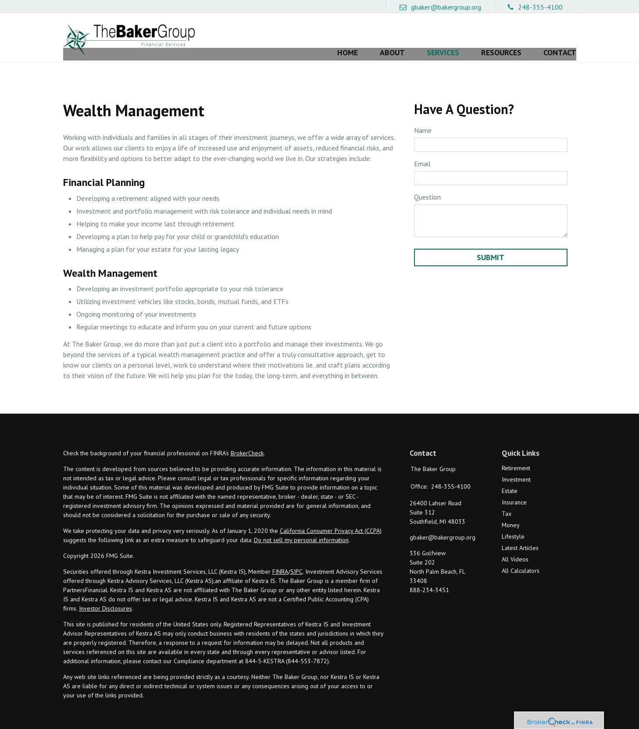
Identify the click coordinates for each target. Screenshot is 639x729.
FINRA (280, 559)
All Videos (515, 546)
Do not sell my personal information (301, 527)
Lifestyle (513, 524)
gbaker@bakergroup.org (440, 7)
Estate (510, 478)
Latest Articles (520, 535)
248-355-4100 (535, 7)
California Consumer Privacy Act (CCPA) (331, 518)
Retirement (516, 455)
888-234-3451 (429, 577)
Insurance (514, 489)
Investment (516, 467)
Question (427, 183)
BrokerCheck (247, 440)
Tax (506, 501)
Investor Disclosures (105, 596)
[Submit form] (491, 244)
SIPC (296, 559)
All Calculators (520, 558)
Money (511, 512)
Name (423, 117)
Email (422, 150)
